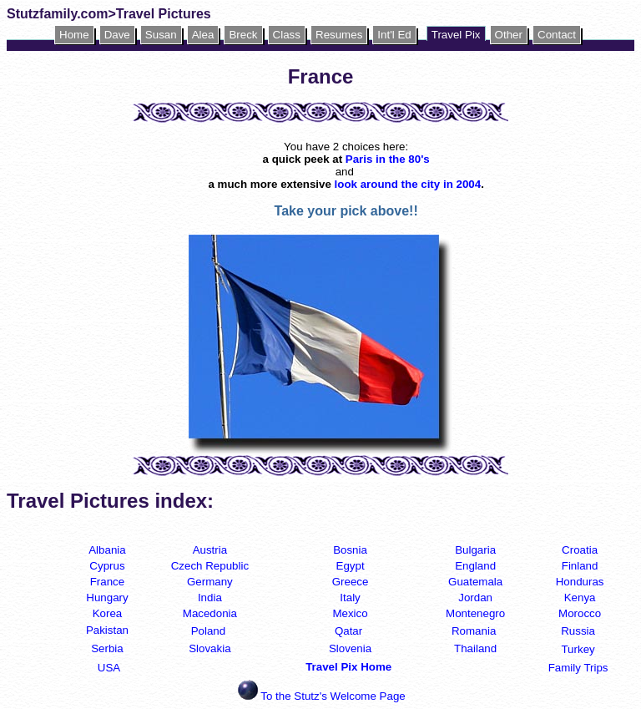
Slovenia (350, 648)
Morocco (579, 613)
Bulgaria (475, 550)
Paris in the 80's (388, 159)
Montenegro (475, 613)
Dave (117, 34)
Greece (350, 581)
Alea (203, 34)
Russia (578, 631)
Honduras (580, 581)
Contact (557, 34)
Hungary (107, 597)
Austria (210, 550)
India (210, 597)
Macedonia (210, 613)
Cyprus (106, 566)
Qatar (348, 631)
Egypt (350, 566)
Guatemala (475, 581)
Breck (243, 34)
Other (508, 34)
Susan (161, 34)
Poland (208, 631)
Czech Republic (210, 566)
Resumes (338, 34)
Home (74, 34)
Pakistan (107, 630)
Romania (474, 631)
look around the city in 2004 (408, 184)
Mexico (349, 613)
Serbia (107, 648)
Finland (580, 566)
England (475, 566)
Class (286, 34)
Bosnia (350, 550)
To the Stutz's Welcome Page (332, 696)
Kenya (580, 597)
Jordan (475, 597)
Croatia (580, 550)
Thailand (475, 648)
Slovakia (209, 648)
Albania (106, 550)
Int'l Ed (394, 34)
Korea (108, 613)
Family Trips (578, 667)
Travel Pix (456, 34)
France (107, 581)
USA (109, 667)
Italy (350, 597)
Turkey (577, 649)
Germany (210, 581)
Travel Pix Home (350, 667)
